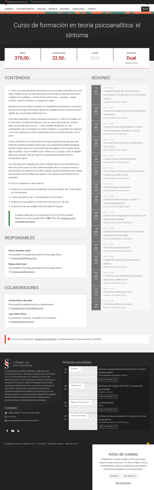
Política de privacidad (55, 486)
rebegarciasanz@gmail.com (23, 314)
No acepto (130, 476)
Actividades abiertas (25, 20)
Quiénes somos (78, 20)
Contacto (92, 20)
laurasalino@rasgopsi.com (23, 364)
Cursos (20, 27)
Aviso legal (41, 486)
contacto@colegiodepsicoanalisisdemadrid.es (23, 463)
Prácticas (41, 20)
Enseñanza (9, 20)
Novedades (64, 20)
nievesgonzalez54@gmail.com (24, 301)
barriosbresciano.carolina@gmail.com (27, 351)
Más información (123, 483)
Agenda (145, 20)
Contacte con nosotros (45, 381)
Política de (71, 486)
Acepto (115, 476)
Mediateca (53, 20)
